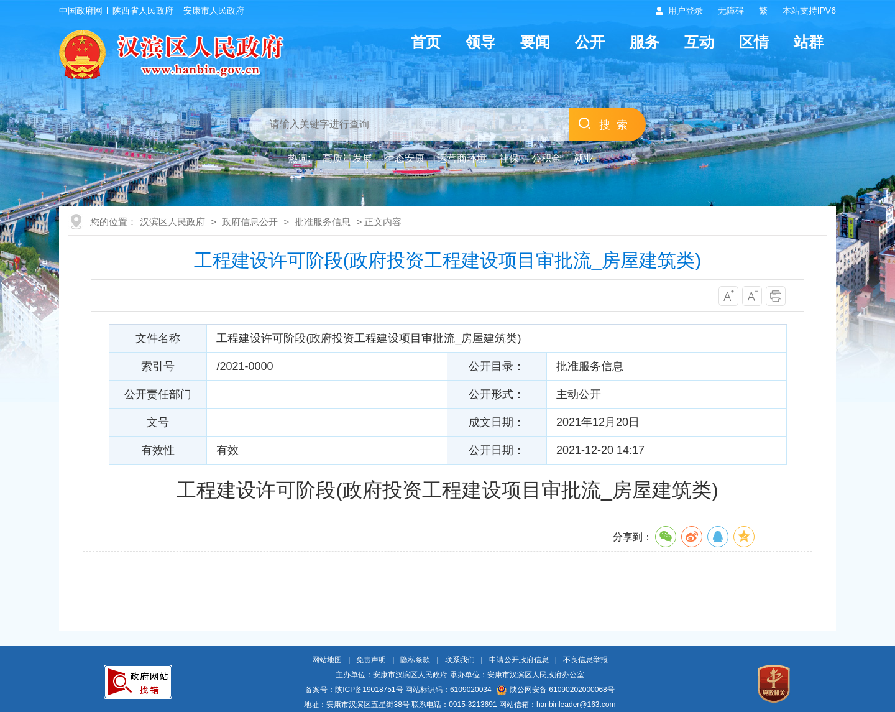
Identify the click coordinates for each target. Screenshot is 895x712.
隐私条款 (415, 659)
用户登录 (685, 11)
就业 (584, 158)
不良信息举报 (585, 659)
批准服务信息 (323, 221)
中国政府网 (81, 11)
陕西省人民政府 (142, 11)
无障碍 (731, 11)
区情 (754, 42)
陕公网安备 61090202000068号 (556, 689)
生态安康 (405, 158)
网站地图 (327, 659)
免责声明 (371, 659)
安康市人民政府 (213, 11)
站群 (809, 42)
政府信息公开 (250, 221)
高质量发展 (347, 158)
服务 (644, 42)
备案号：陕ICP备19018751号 (354, 689)
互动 (699, 42)
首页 (426, 42)
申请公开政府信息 (519, 659)
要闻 (535, 42)
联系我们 (460, 659)
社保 (509, 158)
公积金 (546, 158)
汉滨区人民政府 (172, 221)
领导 (480, 42)
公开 (590, 42)
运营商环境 (462, 158)
